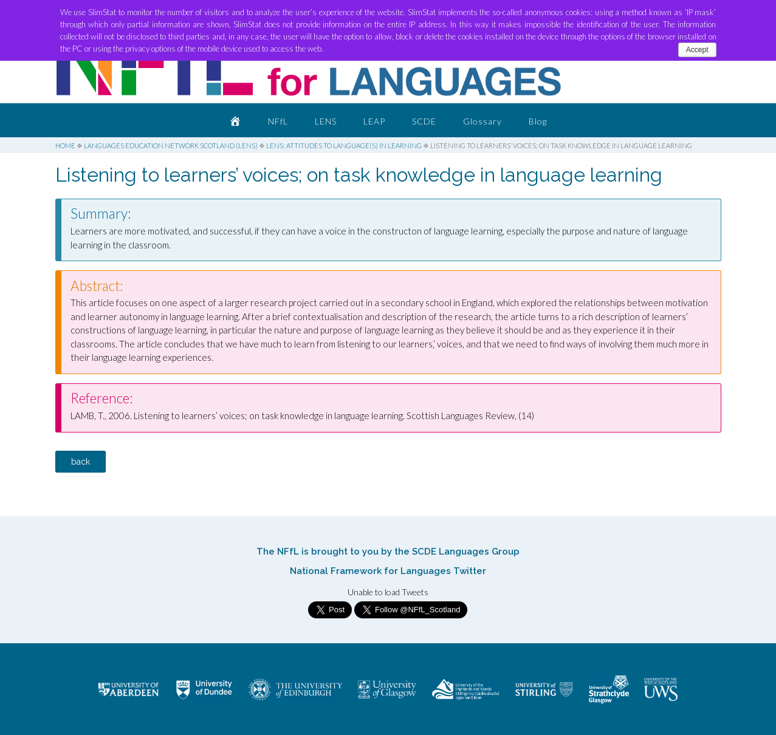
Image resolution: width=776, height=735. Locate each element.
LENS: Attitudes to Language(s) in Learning (344, 145)
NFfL (278, 121)
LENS (326, 121)
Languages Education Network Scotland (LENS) (171, 145)
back (80, 462)
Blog (538, 121)
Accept (697, 50)
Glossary (482, 121)
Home (65, 145)
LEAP (374, 121)
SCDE (424, 121)
